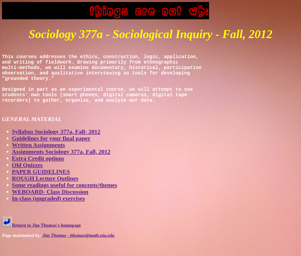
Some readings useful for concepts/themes (64, 198)
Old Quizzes (27, 178)
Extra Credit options (38, 171)
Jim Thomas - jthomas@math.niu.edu (79, 248)
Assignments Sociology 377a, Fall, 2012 (61, 165)
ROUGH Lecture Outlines (45, 191)
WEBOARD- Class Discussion (50, 205)
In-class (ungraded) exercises (48, 211)
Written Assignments (38, 158)
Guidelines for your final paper (51, 151)
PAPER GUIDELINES (41, 185)
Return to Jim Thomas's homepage (41, 238)
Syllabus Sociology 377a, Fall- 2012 (56, 144)
